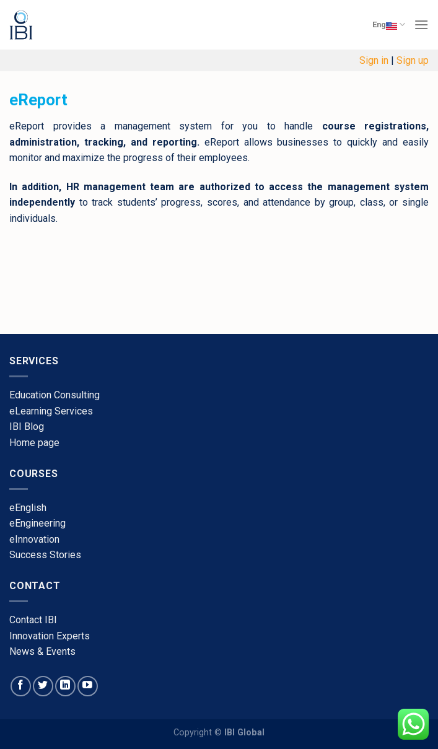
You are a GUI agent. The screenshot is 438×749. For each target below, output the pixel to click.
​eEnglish (27, 508)
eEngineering (37, 523)
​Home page (34, 443)
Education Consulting (54, 395)
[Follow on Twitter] (43, 686)
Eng (388, 25)
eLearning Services (51, 411)
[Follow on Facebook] (21, 686)
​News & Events (42, 651)
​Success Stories (45, 555)
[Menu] (421, 24)
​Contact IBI (33, 620)
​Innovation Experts (49, 636)
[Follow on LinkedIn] (65, 686)
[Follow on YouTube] (87, 686)
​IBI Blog (26, 426)
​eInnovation (34, 539)
